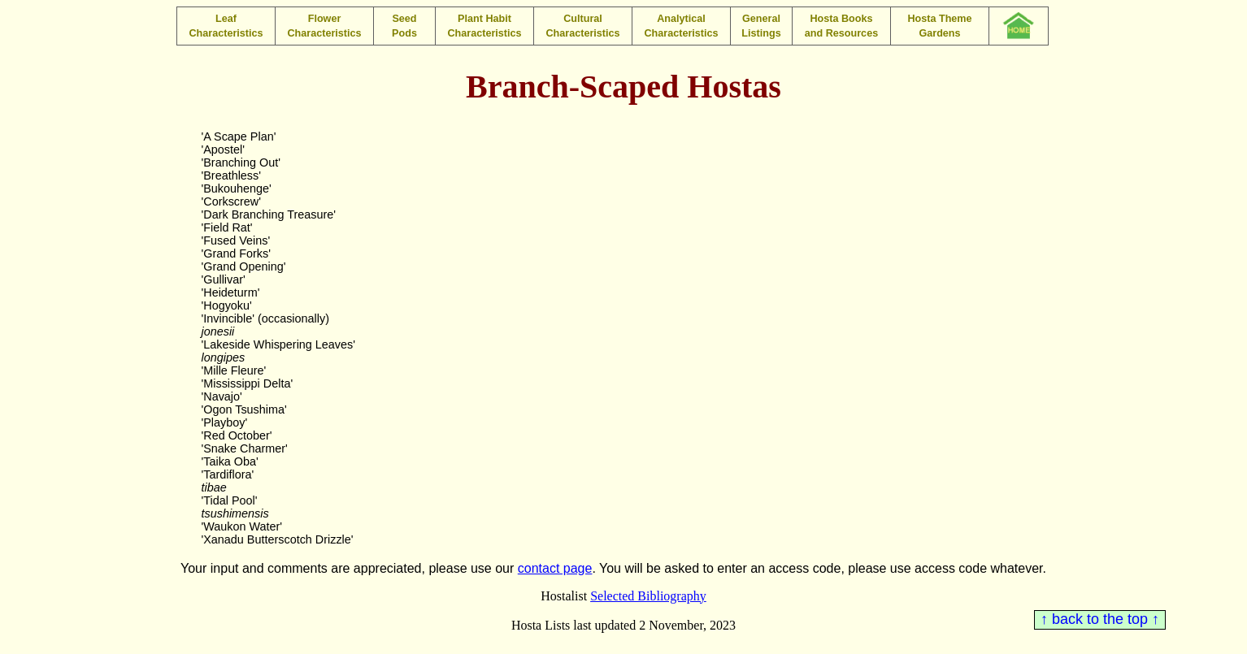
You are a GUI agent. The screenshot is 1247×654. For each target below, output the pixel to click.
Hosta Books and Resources (841, 26)
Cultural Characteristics (582, 26)
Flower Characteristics (324, 26)
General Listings (760, 26)
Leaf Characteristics (226, 26)
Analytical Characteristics (681, 26)
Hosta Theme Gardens (939, 26)
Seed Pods (404, 26)
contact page (555, 568)
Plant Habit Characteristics (484, 26)
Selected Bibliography (648, 596)
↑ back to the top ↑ (1100, 619)
